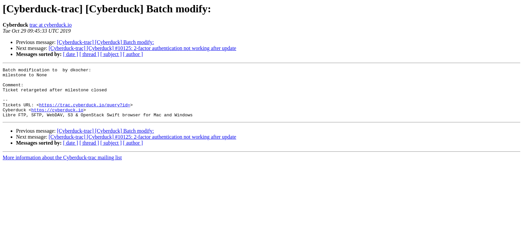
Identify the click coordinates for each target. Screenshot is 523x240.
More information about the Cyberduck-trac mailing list (62, 167)
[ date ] (70, 54)
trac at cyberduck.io (50, 25)
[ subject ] (111, 54)
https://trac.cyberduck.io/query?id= (84, 113)
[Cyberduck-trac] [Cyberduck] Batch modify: (105, 42)
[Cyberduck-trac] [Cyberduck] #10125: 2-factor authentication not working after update (142, 48)
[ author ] (133, 54)
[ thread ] (89, 54)
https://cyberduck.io (57, 119)
